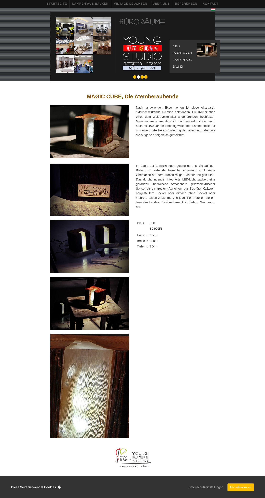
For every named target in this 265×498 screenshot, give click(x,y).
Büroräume (142, 21)
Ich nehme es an (240, 487)
